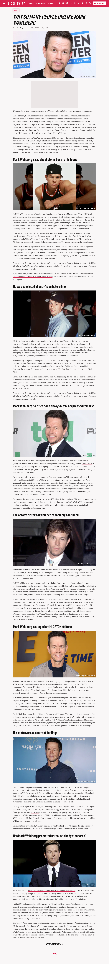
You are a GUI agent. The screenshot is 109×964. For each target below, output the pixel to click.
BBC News (87, 932)
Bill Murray (23, 133)
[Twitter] (71, 3)
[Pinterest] (75, 3)
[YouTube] (63, 3)
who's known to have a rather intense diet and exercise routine (51, 891)
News (31, 3)
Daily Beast (22, 714)
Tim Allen (36, 133)
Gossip (50, 3)
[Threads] (86, 3)
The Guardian (87, 464)
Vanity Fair (44, 247)
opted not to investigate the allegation (52, 923)
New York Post (53, 720)
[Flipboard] (79, 3)
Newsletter (99, 3)
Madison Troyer (19, 28)
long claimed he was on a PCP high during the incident (55, 377)
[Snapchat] (82, 3)
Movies (16, 10)
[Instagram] (67, 3)
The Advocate (85, 611)
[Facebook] (59, 3)
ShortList (89, 605)
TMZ (40, 913)
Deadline (59, 826)
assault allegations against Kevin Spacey (70, 796)
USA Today (35, 812)
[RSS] (90, 3)
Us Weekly (37, 687)
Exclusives (40, 3)
